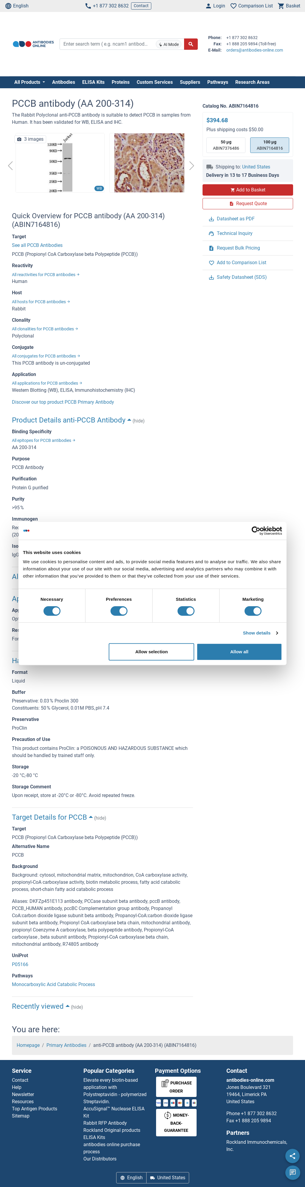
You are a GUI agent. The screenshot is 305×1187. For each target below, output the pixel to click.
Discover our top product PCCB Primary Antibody (63, 402)
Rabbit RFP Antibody (105, 1123)
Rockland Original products (111, 1130)
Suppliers (190, 82)
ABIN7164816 (270, 145)
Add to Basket (247, 190)
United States (256, 167)
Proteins (121, 82)
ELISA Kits (93, 82)
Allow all (239, 651)
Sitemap (20, 1116)
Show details (257, 632)
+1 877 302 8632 (107, 6)
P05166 (20, 964)
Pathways (217, 82)
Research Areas (252, 82)
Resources (23, 1101)
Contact (141, 5)
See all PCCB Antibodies (37, 245)
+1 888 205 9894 (253, 1120)
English (17, 6)
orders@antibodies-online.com (254, 50)
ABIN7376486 (226, 145)
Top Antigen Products (34, 1109)
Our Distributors (99, 1159)
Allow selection (151, 651)
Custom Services (155, 82)
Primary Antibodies (66, 1045)
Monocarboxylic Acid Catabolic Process (53, 984)
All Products (27, 82)
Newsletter (23, 1094)
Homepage (28, 1045)
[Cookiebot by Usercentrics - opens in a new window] (256, 530)
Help (16, 1087)
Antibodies (63, 82)
